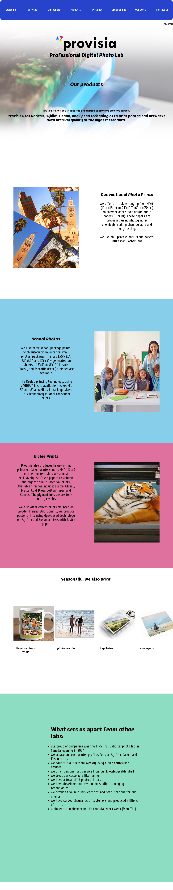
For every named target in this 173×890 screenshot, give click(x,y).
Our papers (54, 9)
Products (76, 9)
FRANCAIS (168, 24)
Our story (140, 9)
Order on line (119, 9)
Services (32, 9)
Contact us (162, 9)
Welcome (11, 9)
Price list (97, 9)
